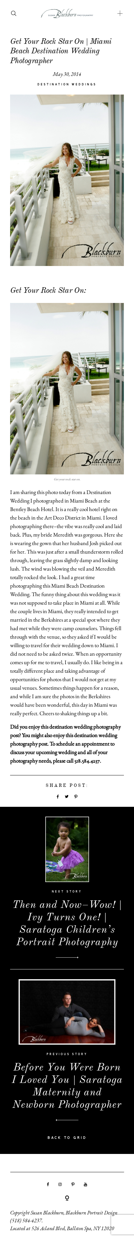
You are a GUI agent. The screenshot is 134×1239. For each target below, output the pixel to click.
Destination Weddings (67, 84)
